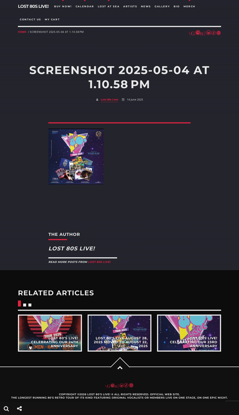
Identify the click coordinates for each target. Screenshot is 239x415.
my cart (52, 19)
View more (50, 333)
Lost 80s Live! (109, 99)
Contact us (30, 19)
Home (22, 32)
